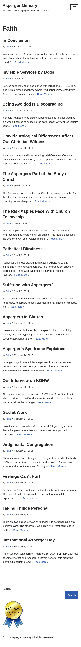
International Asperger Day (29, 540)
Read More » (22, 62)
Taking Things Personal (25, 508)
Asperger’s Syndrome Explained (34, 348)
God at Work (15, 412)
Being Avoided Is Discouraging (33, 104)
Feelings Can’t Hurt (21, 476)
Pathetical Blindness (23, 248)
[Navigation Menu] (74, 7)
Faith (8, 46)
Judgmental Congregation (28, 444)
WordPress (51, 643)
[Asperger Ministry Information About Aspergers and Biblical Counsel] (26, 7)
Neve (26, 643)
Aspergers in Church (23, 316)
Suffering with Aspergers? (28, 285)
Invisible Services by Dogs (28, 72)
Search (7, 588)
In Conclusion (16, 40)
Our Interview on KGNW (26, 380)
